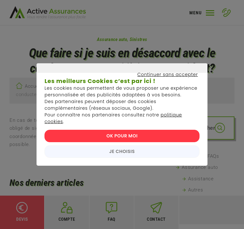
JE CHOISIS (122, 151)
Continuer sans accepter (118, 82)
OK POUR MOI (122, 136)
